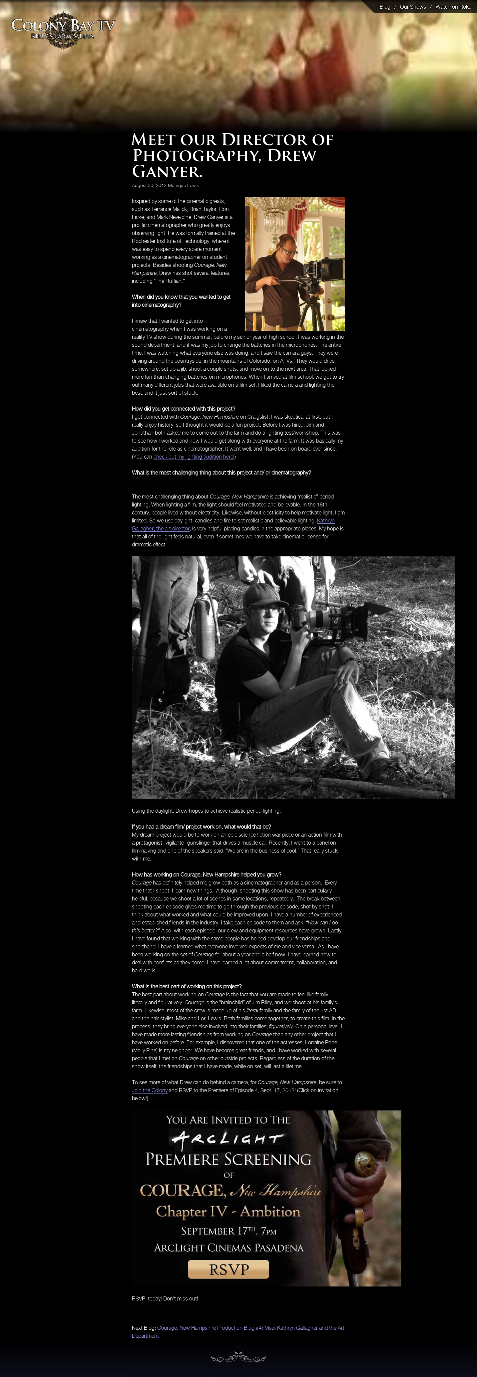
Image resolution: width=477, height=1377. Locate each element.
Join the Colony (150, 1090)
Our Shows (413, 7)
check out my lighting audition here (193, 457)
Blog (385, 7)
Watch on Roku (454, 7)
